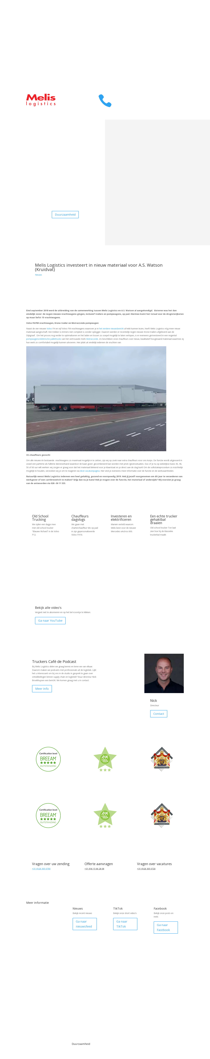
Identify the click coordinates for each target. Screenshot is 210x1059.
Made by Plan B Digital (170, 1012)
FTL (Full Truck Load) (43, 955)
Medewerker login (144, 1012)
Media (66, 1010)
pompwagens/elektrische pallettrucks (43, 338)
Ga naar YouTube (50, 621)
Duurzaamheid (65, 214)
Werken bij (173, 52)
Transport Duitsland (43, 921)
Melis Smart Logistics (43, 979)
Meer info (42, 689)
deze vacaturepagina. (90, 470)
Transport (173, 15)
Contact (175, 45)
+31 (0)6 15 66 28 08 (94, 868)
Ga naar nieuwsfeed (84, 923)
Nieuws (38, 274)
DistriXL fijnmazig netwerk (41, 933)
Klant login (173, 59)
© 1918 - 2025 (39, 1010)
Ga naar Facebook (163, 927)
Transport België (41, 912)
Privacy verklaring (118, 1012)
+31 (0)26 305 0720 (146, 868)
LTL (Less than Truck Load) (43, 967)
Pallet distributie (40, 945)
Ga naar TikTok (121, 923)
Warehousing (171, 23)
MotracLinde (92, 338)
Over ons (174, 30)
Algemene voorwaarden (92, 1012)
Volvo (49, 328)
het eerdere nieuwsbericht (111, 328)
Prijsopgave (172, 66)
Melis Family (172, 37)
